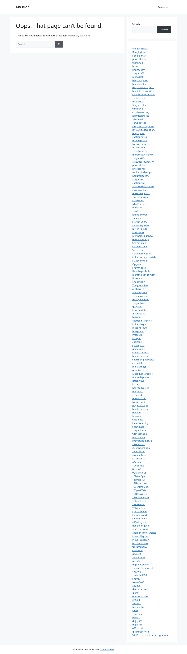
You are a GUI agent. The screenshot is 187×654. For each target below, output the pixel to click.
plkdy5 (136, 561)
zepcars (136, 218)
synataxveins (139, 296)
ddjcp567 (137, 621)
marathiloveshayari (143, 154)
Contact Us (163, 7)
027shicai (137, 628)
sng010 (136, 578)
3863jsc (136, 603)
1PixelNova (138, 444)
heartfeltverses (140, 387)
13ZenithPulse (140, 486)
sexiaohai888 (139, 575)
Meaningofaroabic (142, 373)
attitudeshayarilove (143, 186)
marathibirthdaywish (143, 274)
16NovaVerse (139, 493)
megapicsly (138, 437)
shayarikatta (139, 430)
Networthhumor (141, 144)
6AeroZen (137, 462)
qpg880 (136, 553)
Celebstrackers (140, 352)
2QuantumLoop (141, 447)
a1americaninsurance (144, 532)
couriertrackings (141, 112)
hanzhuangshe (140, 525)
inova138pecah (140, 539)
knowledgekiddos (142, 440)
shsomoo (137, 550)
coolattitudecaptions (143, 94)
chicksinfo (137, 363)
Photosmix (138, 232)
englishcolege (140, 405)
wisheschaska (139, 433)
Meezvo (136, 416)
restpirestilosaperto (143, 87)
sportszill (137, 341)
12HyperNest (139, 483)
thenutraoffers (140, 589)
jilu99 (135, 610)
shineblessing (139, 151)
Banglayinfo (139, 52)
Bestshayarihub (141, 271)
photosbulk (138, 165)
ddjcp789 (137, 624)
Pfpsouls (137, 334)
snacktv (136, 211)
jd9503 (136, 599)
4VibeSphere (139, 455)
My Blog (23, 7)
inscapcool (138, 384)
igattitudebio (139, 511)
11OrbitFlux (138, 479)
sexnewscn (138, 614)
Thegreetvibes (140, 285)
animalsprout (139, 292)
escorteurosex (140, 543)
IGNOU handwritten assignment (150, 635)
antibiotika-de (140, 529)
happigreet (138, 133)
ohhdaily (137, 207)
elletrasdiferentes (142, 320)
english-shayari (140, 48)
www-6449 (138, 582)
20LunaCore (139, 508)
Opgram (136, 264)
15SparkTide (139, 490)
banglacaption (140, 80)
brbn (135, 66)
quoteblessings (140, 239)
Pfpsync (136, 338)
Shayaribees (139, 267)
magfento (137, 391)
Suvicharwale (139, 260)
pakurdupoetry (140, 175)
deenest (136, 412)
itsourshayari (139, 515)
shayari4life (138, 158)
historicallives (139, 228)
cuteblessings (139, 246)
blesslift (136, 317)
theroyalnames (140, 299)
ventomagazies (140, 225)
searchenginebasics (143, 359)
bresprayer (138, 331)
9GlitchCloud (139, 472)
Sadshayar (138, 250)
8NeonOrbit (138, 469)
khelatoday (138, 69)
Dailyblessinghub (141, 253)
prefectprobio (139, 140)
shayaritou (138, 179)
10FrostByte (139, 476)
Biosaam (137, 278)
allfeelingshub (140, 522)
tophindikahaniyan (142, 172)
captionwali (138, 182)
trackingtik (138, 607)
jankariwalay (139, 190)
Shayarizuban (139, 105)
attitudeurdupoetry (143, 161)
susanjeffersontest (142, 568)
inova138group (140, 536)
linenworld (138, 200)
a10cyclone (138, 557)
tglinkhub (137, 62)
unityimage (138, 348)
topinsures (138, 101)
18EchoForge (139, 501)
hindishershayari (141, 91)
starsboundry (139, 221)
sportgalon (138, 345)
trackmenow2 (139, 546)
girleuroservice (140, 631)
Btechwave (138, 380)
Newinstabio (139, 402)
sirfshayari (138, 426)
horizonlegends (141, 193)
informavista (139, 310)
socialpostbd (139, 98)
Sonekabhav (139, 55)
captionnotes (139, 136)
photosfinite (139, 59)
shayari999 (138, 73)
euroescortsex (140, 596)
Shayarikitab (139, 242)
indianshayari (139, 324)
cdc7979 (136, 571)
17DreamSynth (140, 497)
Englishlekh (138, 281)
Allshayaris (138, 288)
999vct (136, 617)
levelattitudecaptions (144, 129)
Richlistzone (139, 147)
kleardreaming (140, 423)
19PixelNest (138, 504)
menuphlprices (140, 377)
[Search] (59, 44)
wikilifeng (137, 108)
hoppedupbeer (140, 564)
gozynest (137, 306)
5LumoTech (138, 458)
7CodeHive (138, 465)
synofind (137, 395)
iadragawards (139, 214)
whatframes (139, 204)
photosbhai (138, 168)
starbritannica (140, 197)
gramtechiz (138, 370)
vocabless (137, 419)
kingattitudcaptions (143, 126)
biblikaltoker (139, 366)
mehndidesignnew (142, 235)
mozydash (138, 76)
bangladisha (139, 84)
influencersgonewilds (144, 257)
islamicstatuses (140, 115)
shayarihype (139, 303)
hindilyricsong (140, 356)
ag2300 (136, 585)
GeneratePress (107, 649)
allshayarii (138, 119)
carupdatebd (139, 122)
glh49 (135, 592)
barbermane (139, 398)
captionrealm (139, 518)
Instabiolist (138, 313)
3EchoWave (138, 451)
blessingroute (139, 327)
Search (136, 24)
